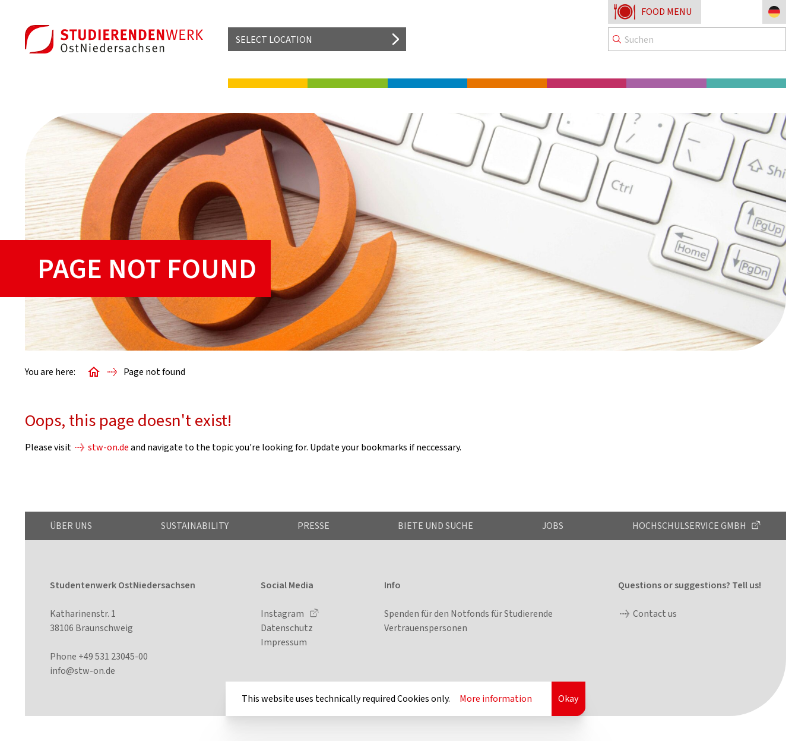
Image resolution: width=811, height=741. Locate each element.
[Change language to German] (774, 12)
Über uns (71, 525)
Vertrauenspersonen (425, 628)
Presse (313, 525)
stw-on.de (108, 447)
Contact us (655, 613)
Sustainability (195, 525)
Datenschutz (287, 628)
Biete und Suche (435, 525)
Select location (274, 39)
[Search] (697, 39)
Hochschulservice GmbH (690, 525)
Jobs (552, 525)
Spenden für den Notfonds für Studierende (468, 613)
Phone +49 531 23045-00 (99, 656)
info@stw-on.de (82, 670)
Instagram (283, 613)
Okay (568, 698)
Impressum (284, 642)
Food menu (666, 11)
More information (496, 698)
